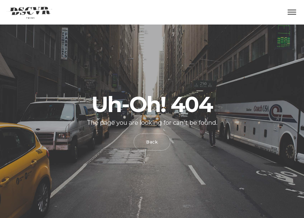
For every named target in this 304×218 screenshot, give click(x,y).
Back (152, 142)
